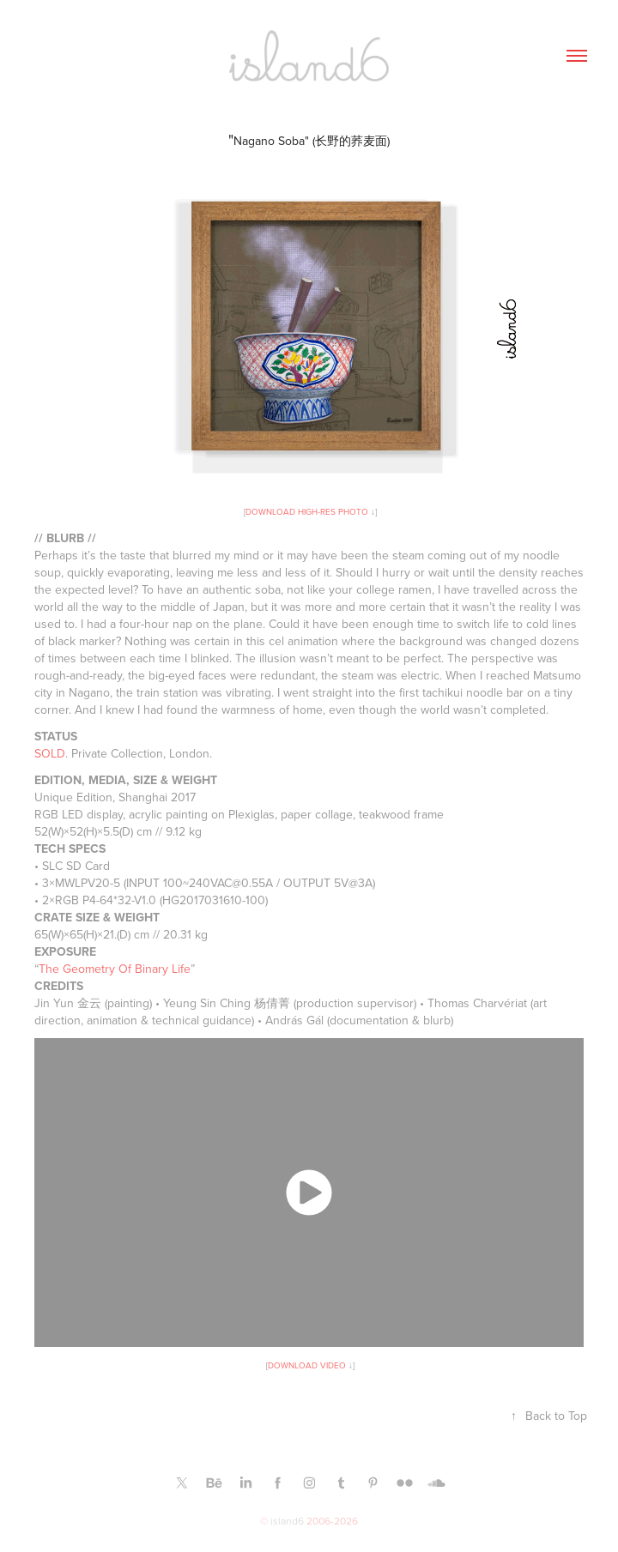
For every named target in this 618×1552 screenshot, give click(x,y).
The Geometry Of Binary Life (115, 968)
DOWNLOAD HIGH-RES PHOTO (306, 511)
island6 (287, 1520)
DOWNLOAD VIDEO (307, 1365)
